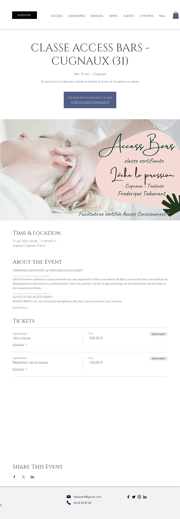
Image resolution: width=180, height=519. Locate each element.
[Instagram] (139, 497)
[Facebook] (128, 497)
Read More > (20, 308)
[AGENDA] (24, 15)
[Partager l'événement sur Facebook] (14, 476)
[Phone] (68, 502)
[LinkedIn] (145, 497)
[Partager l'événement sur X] (23, 476)
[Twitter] (134, 497)
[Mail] (68, 496)
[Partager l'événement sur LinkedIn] (32, 476)
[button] (176, 15)
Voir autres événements (90, 102)
